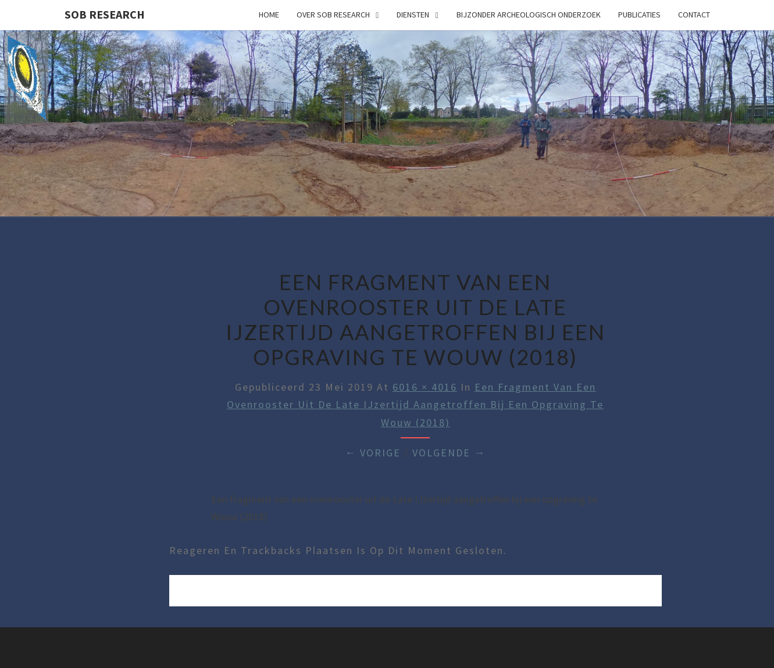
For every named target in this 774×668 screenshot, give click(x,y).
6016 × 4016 (425, 387)
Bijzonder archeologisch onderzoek (528, 14)
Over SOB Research (333, 14)
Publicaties (639, 14)
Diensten (413, 14)
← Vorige (373, 452)
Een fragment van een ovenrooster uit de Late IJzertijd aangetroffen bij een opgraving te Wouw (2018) (415, 404)
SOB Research (105, 14)
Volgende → (449, 452)
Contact (694, 14)
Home (269, 14)
